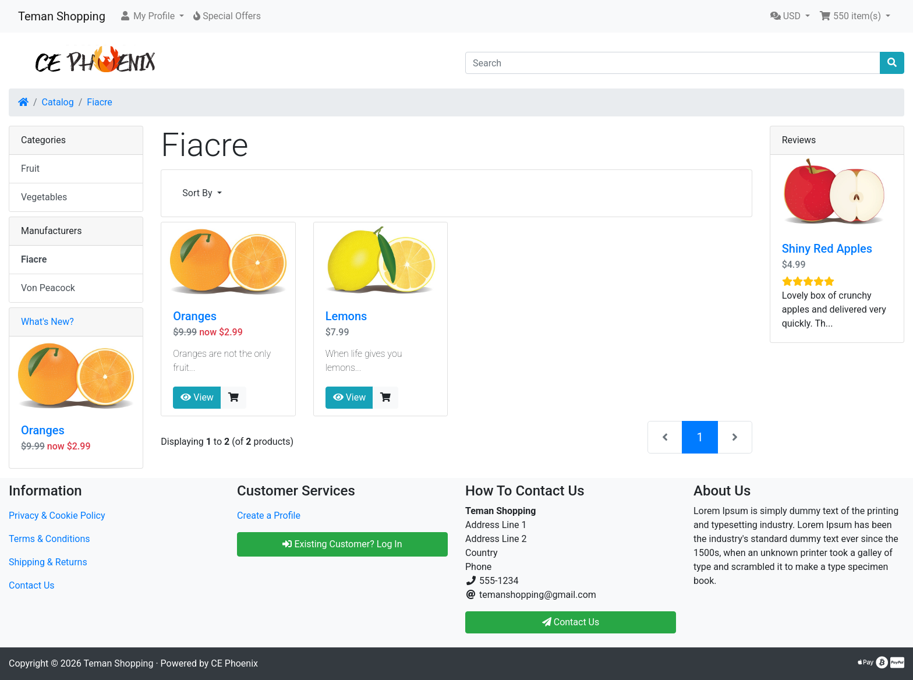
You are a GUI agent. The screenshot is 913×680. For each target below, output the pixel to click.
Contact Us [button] (571, 622)
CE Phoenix (234, 663)
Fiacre (99, 102)
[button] (152, 16)
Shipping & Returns (48, 562)
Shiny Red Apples (827, 249)
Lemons (346, 316)
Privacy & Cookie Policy (57, 515)
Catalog (58, 102)
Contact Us (32, 585)
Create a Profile (268, 515)
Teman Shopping (61, 16)
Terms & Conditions (49, 538)
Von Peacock (48, 287)
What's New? (47, 321)
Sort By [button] (198, 193)
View (197, 397)
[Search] (672, 63)
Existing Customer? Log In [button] (342, 544)
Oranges (195, 316)
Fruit (30, 168)
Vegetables (44, 197)
